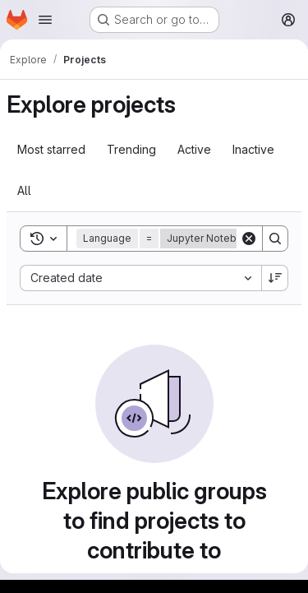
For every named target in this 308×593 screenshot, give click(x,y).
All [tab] (24, 190)
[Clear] (249, 238)
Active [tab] (194, 149)
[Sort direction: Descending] (275, 278)
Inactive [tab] (253, 149)
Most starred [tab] (51, 149)
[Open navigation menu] (45, 20)
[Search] (275, 238)
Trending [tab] (131, 149)
